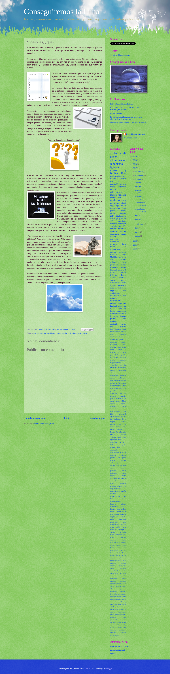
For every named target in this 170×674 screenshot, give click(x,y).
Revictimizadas (121, 432)
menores (121, 270)
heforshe (123, 499)
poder (124, 617)
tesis (69, 333)
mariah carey (122, 602)
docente (112, 383)
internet (121, 388)
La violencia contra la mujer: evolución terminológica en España (124, 108)
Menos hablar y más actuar (140, 204)
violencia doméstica (118, 201)
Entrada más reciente (34, 418)
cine (111, 334)
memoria (113, 347)
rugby (118, 527)
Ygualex (113, 437)
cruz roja (123, 463)
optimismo (113, 393)
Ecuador (113, 303)
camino (112, 378)
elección (113, 386)
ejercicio (113, 486)
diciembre (139, 172)
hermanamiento (115, 501)
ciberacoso (122, 378)
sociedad (123, 365)
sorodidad (123, 532)
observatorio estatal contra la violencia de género (118, 349)
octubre (138, 179)
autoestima (122, 283)
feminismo (116, 163)
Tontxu (124, 553)
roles (124, 291)
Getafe (124, 424)
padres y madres (118, 211)
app (125, 306)
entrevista (113, 236)
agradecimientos (115, 440)
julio (137, 228)
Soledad (138, 183)
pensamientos (114, 355)
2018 (124, 411)
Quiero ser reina (116, 113)
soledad (112, 532)
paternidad (122, 519)
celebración (114, 450)
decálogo (123, 465)
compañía (113, 285)
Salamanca (122, 229)
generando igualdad (117, 650)
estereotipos (114, 239)
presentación (114, 524)
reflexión (123, 357)
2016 (116, 326)
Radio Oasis (121, 547)
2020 (135, 156)
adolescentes (117, 160)
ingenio (112, 599)
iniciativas (113, 344)
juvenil (112, 213)
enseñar (123, 491)
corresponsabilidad (116, 339)
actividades (51, 333)
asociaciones (114, 375)
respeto (113, 291)
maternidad (122, 288)
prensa (112, 399)
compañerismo (115, 452)
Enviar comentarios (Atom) (44, 424)
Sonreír (123, 434)
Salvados (123, 326)
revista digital (121, 622)
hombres (113, 504)
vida (111, 326)
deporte (112, 476)
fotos (111, 594)
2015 (135, 245)
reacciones (113, 622)
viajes (112, 537)
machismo (114, 181)
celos (124, 560)
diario (124, 476)
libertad (112, 509)
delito (124, 471)
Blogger (109, 669)
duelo (112, 481)
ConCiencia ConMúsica (119, 646)
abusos (118, 257)
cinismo (112, 568)
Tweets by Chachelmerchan (120, 55)
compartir (123, 334)
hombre (123, 342)
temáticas (113, 406)
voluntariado (114, 411)
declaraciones (114, 465)
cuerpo (112, 576)
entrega (124, 586)
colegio (123, 208)
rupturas (123, 404)
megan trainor (122, 604)
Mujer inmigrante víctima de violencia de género (128, 123)
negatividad (114, 517)
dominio (123, 478)
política (123, 355)
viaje (124, 535)
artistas (124, 555)
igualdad (115, 167)
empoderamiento (115, 488)
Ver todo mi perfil (130, 138)
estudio (64, 333)
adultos (123, 280)
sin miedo (119, 627)
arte (120, 555)
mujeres (113, 195)
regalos (112, 360)
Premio (112, 432)
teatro (112, 535)
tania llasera (122, 630)
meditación (113, 604)
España (123, 422)
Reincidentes (114, 550)
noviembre (139, 175)
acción (116, 555)
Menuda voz (121, 429)
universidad (114, 296)
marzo (137, 236)
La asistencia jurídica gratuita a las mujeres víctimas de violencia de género (126, 118)
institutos (113, 224)
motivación (118, 514)
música (112, 614)
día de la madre (120, 481)
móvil (124, 514)
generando (113, 596)
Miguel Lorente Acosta (118, 545)
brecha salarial (115, 332)
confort (124, 571)
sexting (124, 625)
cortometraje (114, 463)
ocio (119, 614)
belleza (112, 309)
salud (124, 527)
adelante (113, 373)
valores (117, 635)
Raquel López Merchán (135, 134)
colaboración (116, 192)
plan (124, 522)
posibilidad (113, 619)
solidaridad (114, 324)
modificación (114, 609)
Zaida (119, 437)
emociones (114, 267)
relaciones (123, 360)
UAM (112, 555)
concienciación (115, 337)
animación (122, 373)
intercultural (114, 506)
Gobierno (113, 275)
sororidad (113, 254)
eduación (123, 483)
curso (117, 381)
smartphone (122, 530)
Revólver (123, 550)
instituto (123, 316)
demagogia (113, 578)
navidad (113, 252)
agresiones (122, 221)
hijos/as (121, 285)
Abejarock (122, 414)
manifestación (121, 512)
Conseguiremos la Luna (62, 11)
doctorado (113, 342)
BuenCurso (123, 537)
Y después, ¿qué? (139, 192)
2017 (112, 216)
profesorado (114, 321)
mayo (137, 232)
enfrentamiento (115, 491)
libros (123, 173)
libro (118, 509)
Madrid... (138, 215)
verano (123, 324)
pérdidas (123, 524)
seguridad (122, 252)
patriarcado (114, 522)
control (124, 460)
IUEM (124, 540)
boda (111, 445)
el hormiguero (121, 383)
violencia (122, 195)
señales (112, 627)
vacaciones (113, 409)
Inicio (67, 418)
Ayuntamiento (115, 416)
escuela (118, 386)
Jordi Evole (115, 427)
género (124, 386)
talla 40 (115, 630)
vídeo (124, 368)
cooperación (114, 234)
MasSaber (113, 542)
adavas (123, 178)
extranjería (123, 591)
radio (112, 527)
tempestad (113, 632)
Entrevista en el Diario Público (121, 104)
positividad (114, 357)
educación (114, 184)
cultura (112, 381)
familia (113, 200)
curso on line (121, 576)
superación (113, 368)
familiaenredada (115, 496)
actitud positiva (40, 333)
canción (123, 231)
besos (121, 375)
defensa (112, 468)
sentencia (113, 530)
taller (120, 368)
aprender (123, 442)
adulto (120, 306)
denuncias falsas (118, 473)
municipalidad (122, 612)
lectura (124, 506)
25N (124, 226)
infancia (123, 504)
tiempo (124, 406)
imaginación (114, 388)
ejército (119, 486)
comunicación (114, 571)
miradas (112, 607)
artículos (112, 558)
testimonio (118, 535)
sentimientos (115, 293)
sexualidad (113, 365)
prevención (122, 224)
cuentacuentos (115, 314)
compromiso (121, 311)
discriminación (115, 478)
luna (124, 344)
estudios (113, 494)
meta (111, 514)
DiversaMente (115, 301)
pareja (124, 319)
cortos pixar (114, 573)
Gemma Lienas (115, 424)
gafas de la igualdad (120, 594)
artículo (123, 265)
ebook (112, 483)
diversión (118, 583)
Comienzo (113, 540)
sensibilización (115, 226)
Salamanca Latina (115, 553)
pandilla (123, 614)
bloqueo (120, 560)
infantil (123, 203)
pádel (124, 619)
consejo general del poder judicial (118, 457)
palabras (113, 319)
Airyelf (87, 669)
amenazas (113, 442)
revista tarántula (115, 625)
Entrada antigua (97, 418)
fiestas (124, 496)
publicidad (119, 399)
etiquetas (112, 589)
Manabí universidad (118, 370)
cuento (123, 234)
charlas (58, 333)
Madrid (113, 257)
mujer (112, 206)
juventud (123, 213)
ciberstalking (122, 565)
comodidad (123, 568)
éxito (120, 411)
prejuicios (123, 396)
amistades (122, 186)
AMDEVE (122, 273)
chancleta (113, 563)
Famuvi (113, 229)
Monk (112, 547)
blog (124, 375)
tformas (113, 654)
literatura (114, 178)
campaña (113, 231)
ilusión (124, 596)
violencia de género (79, 333)
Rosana (112, 434)
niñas (116, 614)
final (111, 499)
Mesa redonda (121, 542)
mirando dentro (121, 607)
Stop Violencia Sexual (118, 329)
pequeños (113, 617)
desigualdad (115, 197)
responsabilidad (115, 363)
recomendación (117, 176)
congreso (113, 455)
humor (119, 596)
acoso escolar (118, 260)
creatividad (123, 573)
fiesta (124, 244)
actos (124, 437)
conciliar (123, 452)
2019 (112, 414)
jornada (117, 599)
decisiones (122, 381)
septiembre (139, 224)
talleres (113, 189)
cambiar (123, 332)
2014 (135, 249)
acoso (124, 257)
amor (118, 208)
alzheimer (113, 283)
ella (125, 486)
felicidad (113, 270)
